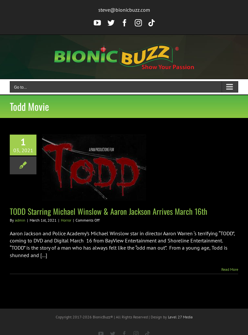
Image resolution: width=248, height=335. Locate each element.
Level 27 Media (180, 316)
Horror (66, 220)
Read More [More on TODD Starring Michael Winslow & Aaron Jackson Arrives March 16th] (229, 269)
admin (20, 220)
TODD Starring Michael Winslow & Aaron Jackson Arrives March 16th (108, 211)
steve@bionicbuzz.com (124, 10)
